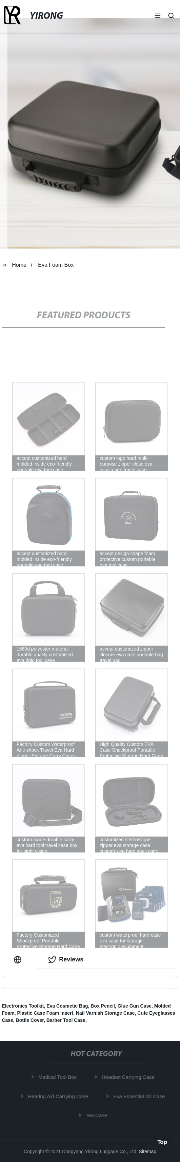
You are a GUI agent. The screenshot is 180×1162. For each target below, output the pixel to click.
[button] (158, 16)
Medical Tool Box (59, 1077)
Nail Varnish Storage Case (105, 1013)
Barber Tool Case (65, 1020)
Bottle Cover (30, 1020)
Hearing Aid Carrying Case (59, 1096)
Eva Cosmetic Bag (67, 1006)
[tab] (19, 960)
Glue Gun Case (135, 1006)
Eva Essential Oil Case (140, 1096)
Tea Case (97, 1115)
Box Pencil (103, 1006)
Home (19, 265)
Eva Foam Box (56, 265)
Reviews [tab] (65, 960)
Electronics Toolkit (23, 1006)
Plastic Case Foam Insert (45, 1013)
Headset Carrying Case (129, 1077)
